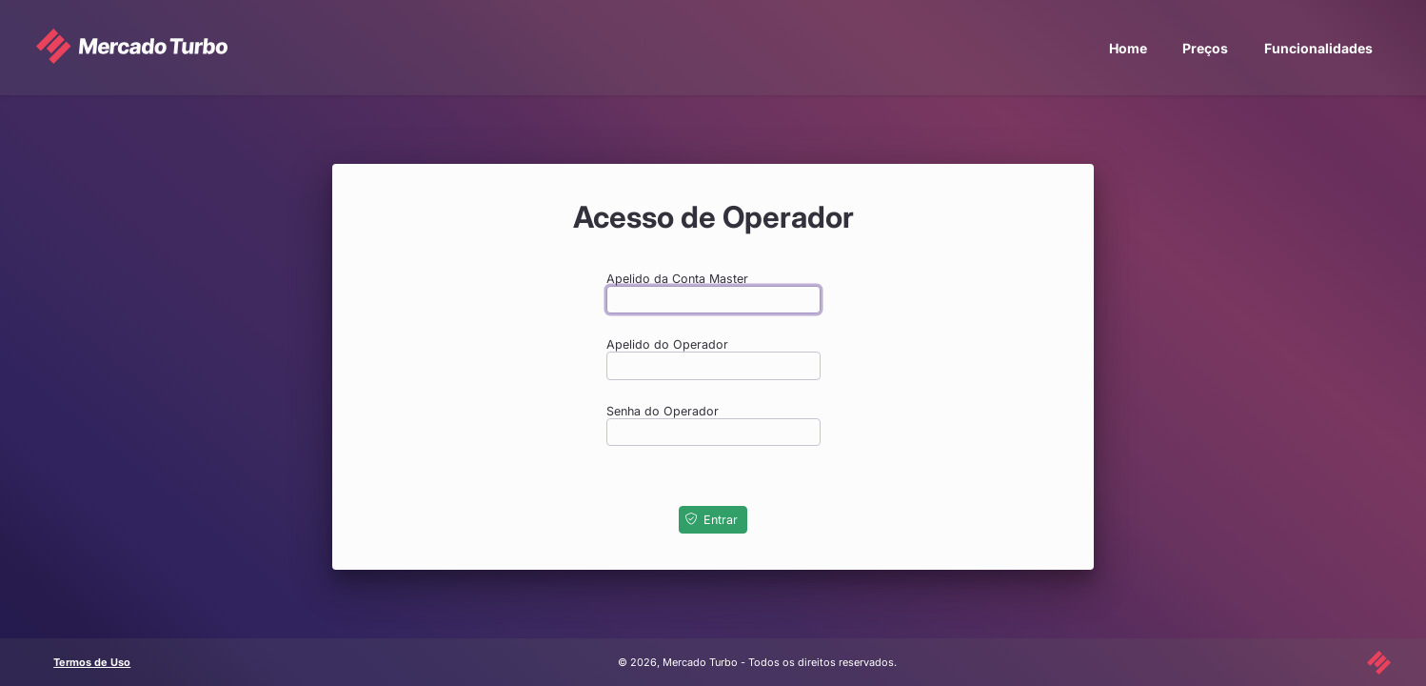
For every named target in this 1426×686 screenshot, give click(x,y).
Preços (1205, 48)
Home (1128, 48)
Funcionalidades (1318, 48)
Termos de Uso (91, 662)
